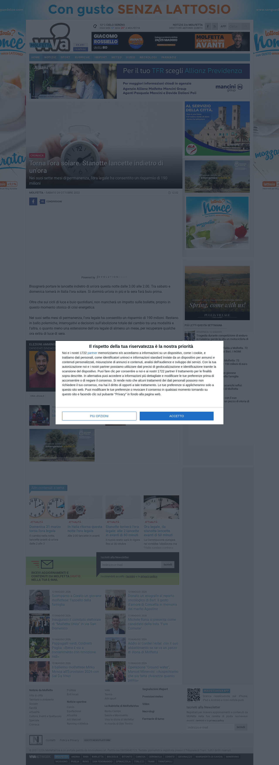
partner (92, 352)
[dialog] (139, 382)
